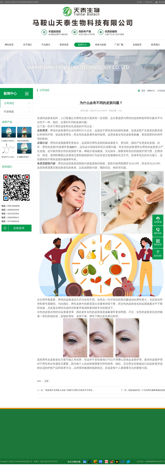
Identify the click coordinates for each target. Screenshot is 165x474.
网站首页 (9, 44)
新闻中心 (82, 44)
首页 (143, 91)
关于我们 (27, 44)
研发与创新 (100, 44)
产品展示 (45, 44)
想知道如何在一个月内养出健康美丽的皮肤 (146, 390)
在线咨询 (13, 228)
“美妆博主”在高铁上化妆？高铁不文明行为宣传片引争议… (69, 390)
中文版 (139, 2)
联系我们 (155, 44)
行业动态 (9, 111)
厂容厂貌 (119, 44)
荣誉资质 (64, 44)
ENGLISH (148, 2)
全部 (46, 381)
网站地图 (161, 2)
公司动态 (9, 103)
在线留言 (137, 44)
